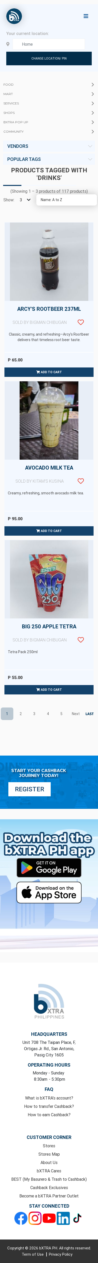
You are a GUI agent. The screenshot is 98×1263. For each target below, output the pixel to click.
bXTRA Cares (49, 1170)
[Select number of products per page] (24, 199)
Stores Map (49, 1154)
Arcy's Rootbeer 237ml (49, 319)
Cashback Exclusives (49, 1187)
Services (11, 103)
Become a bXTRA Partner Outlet (49, 1195)
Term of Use (33, 1254)
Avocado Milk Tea (49, 477)
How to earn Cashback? (49, 1114)
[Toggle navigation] (86, 16)
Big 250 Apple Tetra (49, 636)
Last (88, 713)
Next (75, 713)
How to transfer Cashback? (49, 1106)
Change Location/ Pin (49, 58)
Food (8, 84)
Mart (8, 94)
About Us (49, 1162)
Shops (9, 113)
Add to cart (49, 372)
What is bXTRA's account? (49, 1098)
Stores (49, 1145)
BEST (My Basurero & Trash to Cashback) (49, 1179)
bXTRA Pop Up (15, 122)
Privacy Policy (60, 1254)
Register (29, 789)
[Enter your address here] (49, 44)
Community (13, 131)
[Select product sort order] (66, 200)
